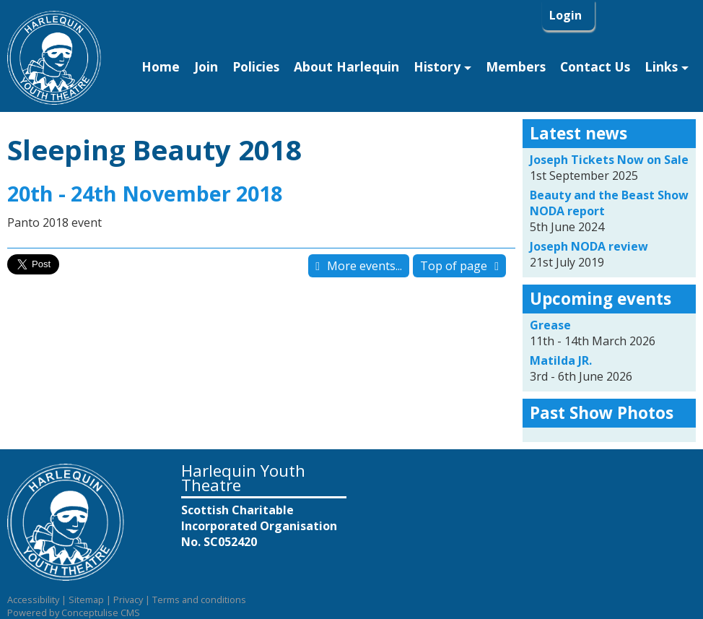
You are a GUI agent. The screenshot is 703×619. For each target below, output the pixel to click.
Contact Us (595, 66)
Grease (550, 325)
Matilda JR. (561, 360)
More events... (364, 266)
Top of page (453, 266)
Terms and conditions (199, 599)
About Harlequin (346, 66)
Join (206, 66)
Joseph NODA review (589, 246)
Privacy (128, 599)
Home (160, 66)
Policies (255, 66)
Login (567, 15)
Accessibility (33, 599)
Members (516, 66)
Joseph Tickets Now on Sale (609, 160)
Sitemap (86, 599)
